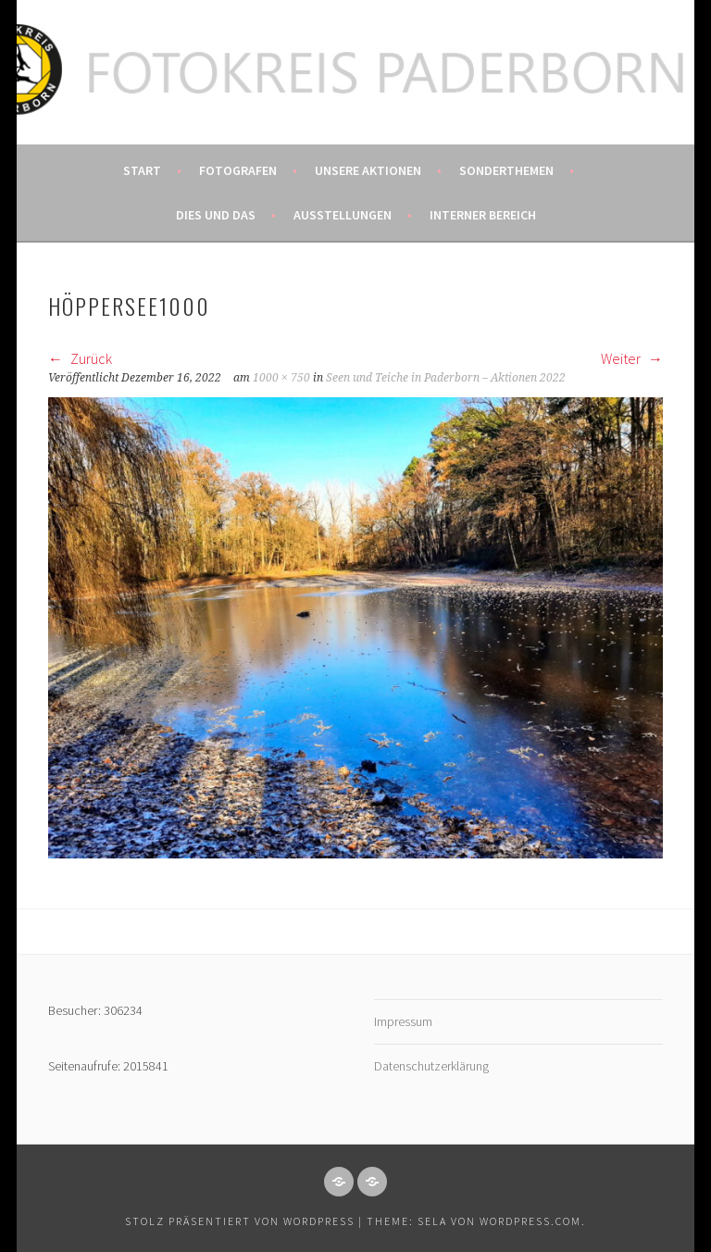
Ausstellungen (342, 215)
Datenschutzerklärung (431, 1066)
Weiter (632, 358)
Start (142, 170)
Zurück (80, 358)
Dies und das (216, 215)
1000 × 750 (281, 377)
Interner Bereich (483, 215)
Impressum (403, 1021)
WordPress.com (530, 1221)
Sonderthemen (506, 170)
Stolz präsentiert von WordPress (240, 1221)
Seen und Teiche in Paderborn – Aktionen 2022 (446, 377)
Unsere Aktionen (368, 170)
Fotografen (238, 170)
